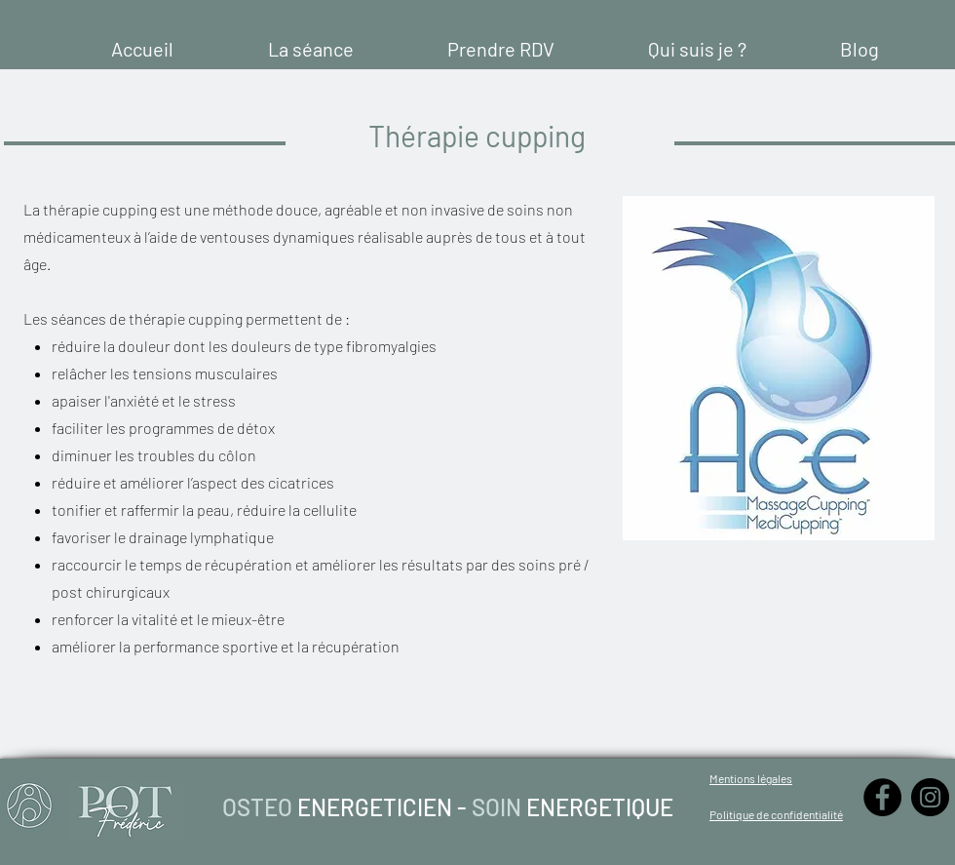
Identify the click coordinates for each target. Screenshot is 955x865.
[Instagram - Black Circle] (930, 797)
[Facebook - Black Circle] (882, 797)
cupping (131, 209)
